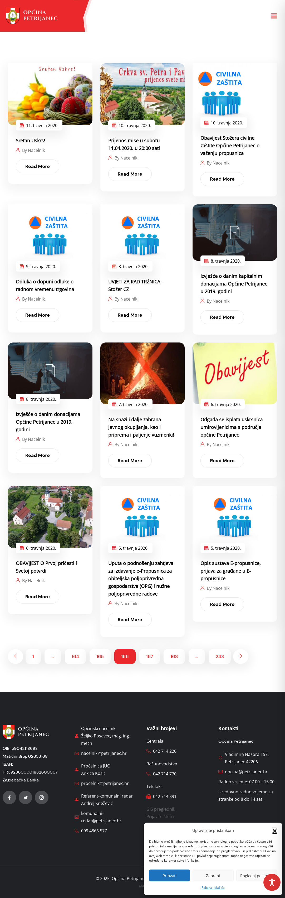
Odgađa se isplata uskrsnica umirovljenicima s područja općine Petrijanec (231, 427)
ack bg (142, 886)
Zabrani (213, 875)
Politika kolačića (213, 887)
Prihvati (169, 875)
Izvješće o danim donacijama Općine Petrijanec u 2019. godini (48, 422)
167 (149, 656)
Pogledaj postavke (256, 875)
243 (219, 656)
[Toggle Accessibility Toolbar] (272, 882)
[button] (274, 830)
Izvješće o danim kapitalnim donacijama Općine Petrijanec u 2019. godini (233, 283)
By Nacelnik (33, 150)
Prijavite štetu (160, 816)
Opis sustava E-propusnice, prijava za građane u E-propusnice (230, 571)
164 (75, 656)
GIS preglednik (160, 809)
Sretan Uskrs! (30, 140)
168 (174, 656)
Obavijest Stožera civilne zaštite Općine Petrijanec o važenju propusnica (229, 145)
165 (100, 656)
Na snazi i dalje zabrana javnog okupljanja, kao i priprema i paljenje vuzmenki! (141, 427)
